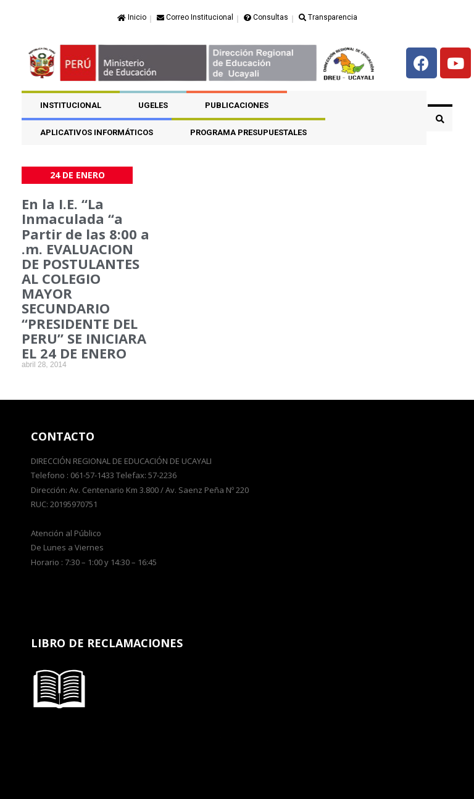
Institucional (70, 105)
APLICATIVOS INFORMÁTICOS (96, 132)
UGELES (153, 105)
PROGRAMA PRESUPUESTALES (248, 132)
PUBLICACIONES (236, 105)
